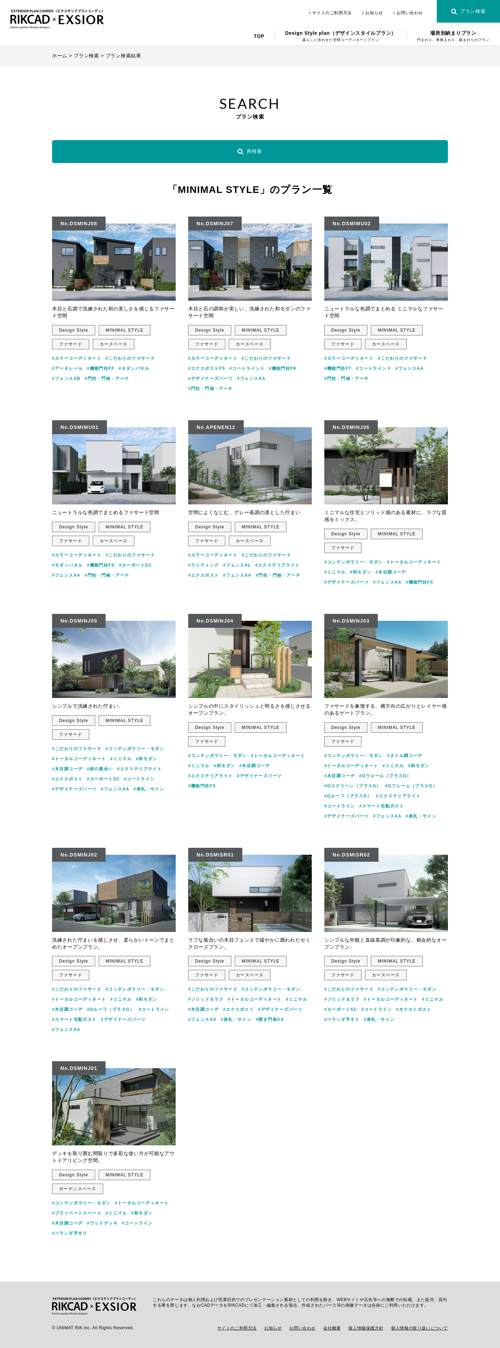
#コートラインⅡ (247, 368)
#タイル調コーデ (405, 755)
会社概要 (332, 1328)
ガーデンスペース (77, 1188)
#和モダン (361, 572)
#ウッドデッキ (102, 1223)
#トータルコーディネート (414, 562)
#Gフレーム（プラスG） (411, 785)
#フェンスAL (237, 565)
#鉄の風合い (100, 768)
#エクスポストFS (206, 368)
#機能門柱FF (100, 368)
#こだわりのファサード (130, 358)
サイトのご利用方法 (330, 12)
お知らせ (372, 12)
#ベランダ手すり (342, 1019)
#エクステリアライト (277, 565)
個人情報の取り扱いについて (419, 1328)
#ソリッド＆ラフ (206, 999)
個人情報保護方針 (365, 1328)
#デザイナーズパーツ (210, 378)
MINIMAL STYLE (124, 330)
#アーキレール (67, 368)
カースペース (113, 344)
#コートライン (139, 779)
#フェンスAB (66, 378)
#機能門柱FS (419, 582)
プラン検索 (468, 11)
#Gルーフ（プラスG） (348, 796)
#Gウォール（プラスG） (385, 775)
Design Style (73, 330)
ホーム (59, 55)
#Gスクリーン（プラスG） (352, 785)
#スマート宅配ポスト (381, 806)
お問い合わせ (408, 12)
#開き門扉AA (270, 1019)
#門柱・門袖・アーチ (107, 378)
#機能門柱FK (283, 368)
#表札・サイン (149, 789)
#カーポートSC (135, 565)
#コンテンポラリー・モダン (353, 562)
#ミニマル (335, 572)
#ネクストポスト (414, 1009)
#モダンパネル (134, 368)
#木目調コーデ (390, 572)
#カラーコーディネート (76, 358)
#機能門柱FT (338, 368)
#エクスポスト (203, 575)
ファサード (70, 344)
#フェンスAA (251, 378)
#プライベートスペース (76, 1213)
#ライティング (203, 565)
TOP (259, 36)
